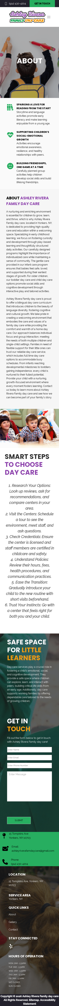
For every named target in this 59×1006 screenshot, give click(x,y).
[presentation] (31, 811)
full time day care (34, 355)
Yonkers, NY (45, 222)
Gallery (13, 922)
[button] (48, 17)
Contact (13, 929)
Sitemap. (33, 1000)
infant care (31, 264)
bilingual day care (27, 302)
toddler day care (20, 279)
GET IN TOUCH (42, 3)
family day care (15, 325)
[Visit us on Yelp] (11, 946)
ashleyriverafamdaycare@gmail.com (33, 850)
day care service (35, 351)
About (12, 914)
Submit (19, 820)
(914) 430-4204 (17, 3)
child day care (44, 279)
